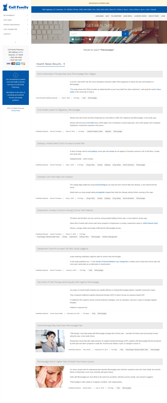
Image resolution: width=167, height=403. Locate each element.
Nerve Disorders (128, 165)
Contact (7, 34)
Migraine (108, 131)
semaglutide (100, 192)
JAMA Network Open (150, 223)
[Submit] (125, 34)
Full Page (76, 98)
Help (107, 16)
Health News (78, 39)
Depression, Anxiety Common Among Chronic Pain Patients (65, 210)
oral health (90, 123)
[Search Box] (96, 33)
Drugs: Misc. (91, 165)
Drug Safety (117, 165)
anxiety (111, 151)
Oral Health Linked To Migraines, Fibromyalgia (58, 109)
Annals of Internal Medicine (106, 262)
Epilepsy (107, 165)
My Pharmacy (9, 15)
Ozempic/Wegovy (101, 185)
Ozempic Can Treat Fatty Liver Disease (55, 176)
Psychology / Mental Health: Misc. (48, 237)
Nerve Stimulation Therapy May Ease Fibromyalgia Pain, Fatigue (66, 73)
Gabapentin (124, 262)
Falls (90, 270)
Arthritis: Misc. (84, 237)
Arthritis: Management (109, 237)
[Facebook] (15, 42)
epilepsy (94, 151)
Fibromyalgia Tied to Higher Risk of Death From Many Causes (65, 361)
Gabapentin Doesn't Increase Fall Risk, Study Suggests (62, 248)
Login (163, 16)
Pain (84, 98)
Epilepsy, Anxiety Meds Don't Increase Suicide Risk (61, 143)
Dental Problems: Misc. (95, 131)
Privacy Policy (15, 110)
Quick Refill (128, 16)
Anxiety (99, 165)
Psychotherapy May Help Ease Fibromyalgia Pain (59, 325)
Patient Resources (12, 25)
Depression (73, 237)
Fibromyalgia (92, 98)
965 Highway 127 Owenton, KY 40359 (57, 9)
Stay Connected (10, 29)
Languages (99, 16)
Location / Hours (140, 16)
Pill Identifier (116, 16)
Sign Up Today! (154, 16)
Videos (93, 39)
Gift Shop (8, 20)
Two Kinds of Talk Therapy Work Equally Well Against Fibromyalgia (68, 282)
